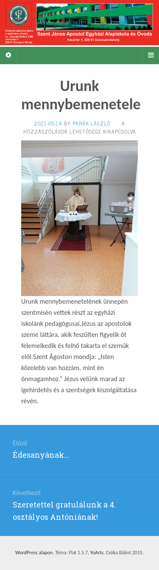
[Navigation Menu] (150, 55)
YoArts (96, 553)
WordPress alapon (34, 553)
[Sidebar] (8, 55)
